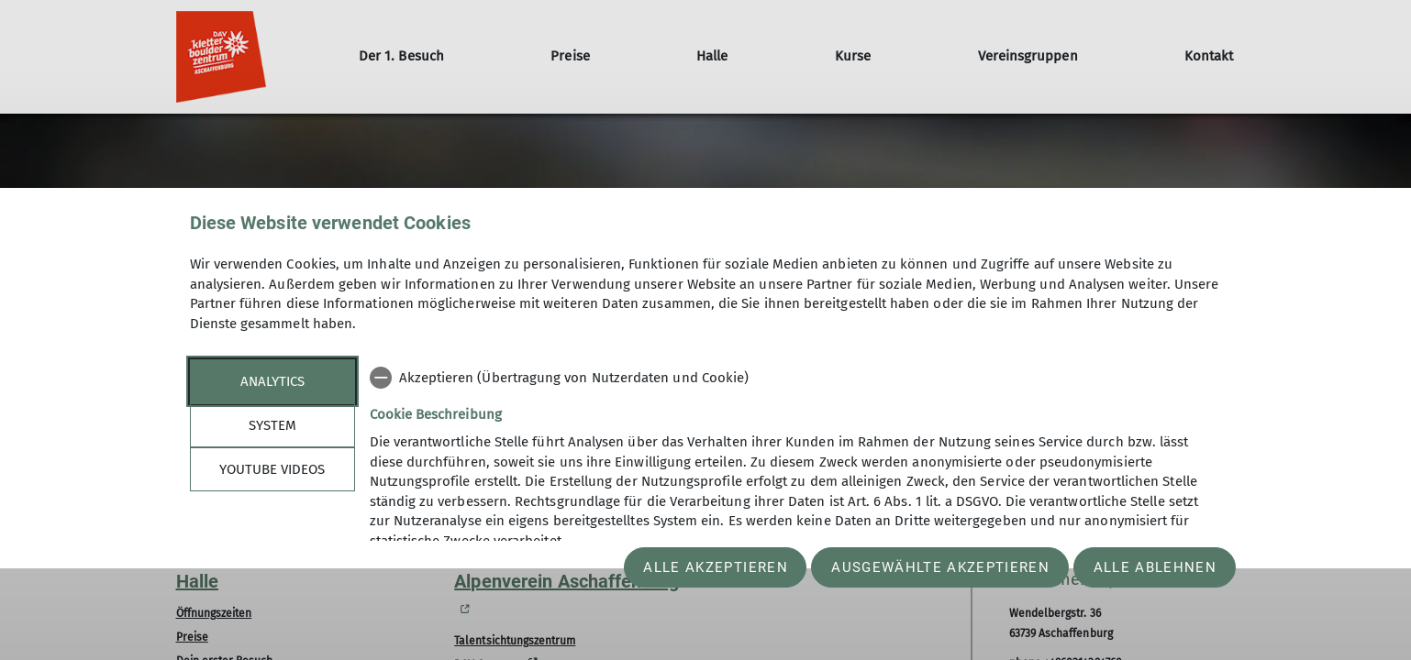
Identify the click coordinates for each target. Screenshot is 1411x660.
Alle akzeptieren (715, 567)
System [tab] (272, 425)
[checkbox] (796, 377)
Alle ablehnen (1155, 567)
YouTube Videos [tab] (272, 469)
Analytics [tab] (272, 381)
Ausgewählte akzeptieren (940, 567)
